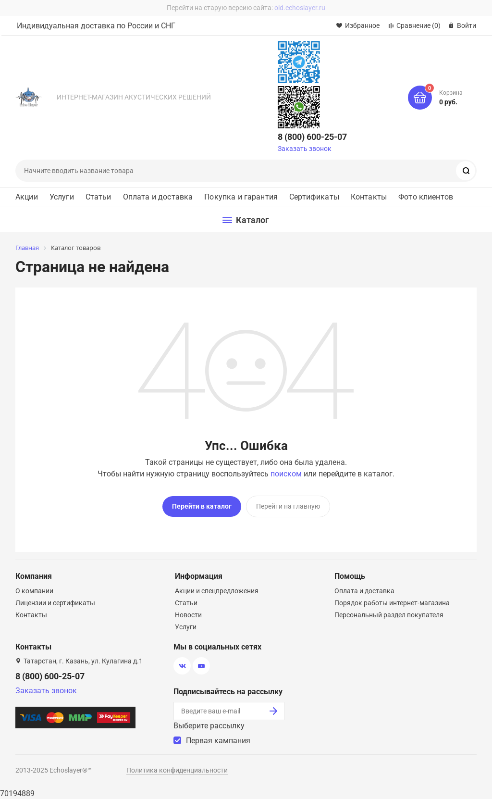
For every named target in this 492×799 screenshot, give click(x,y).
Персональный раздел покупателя (388, 615)
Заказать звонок (305, 148)
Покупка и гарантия (241, 197)
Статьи (98, 197)
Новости (188, 615)
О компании (34, 591)
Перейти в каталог (202, 506)
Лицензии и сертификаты (55, 603)
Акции (26, 197)
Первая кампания (218, 740)
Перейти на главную (288, 506)
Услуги (61, 197)
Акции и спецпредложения (216, 591)
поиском (286, 473)
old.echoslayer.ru (299, 8)
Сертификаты (314, 197)
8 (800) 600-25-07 (312, 137)
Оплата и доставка (158, 197)
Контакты (369, 197)
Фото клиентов (425, 197)
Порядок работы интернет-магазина (392, 603)
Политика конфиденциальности (177, 770)
